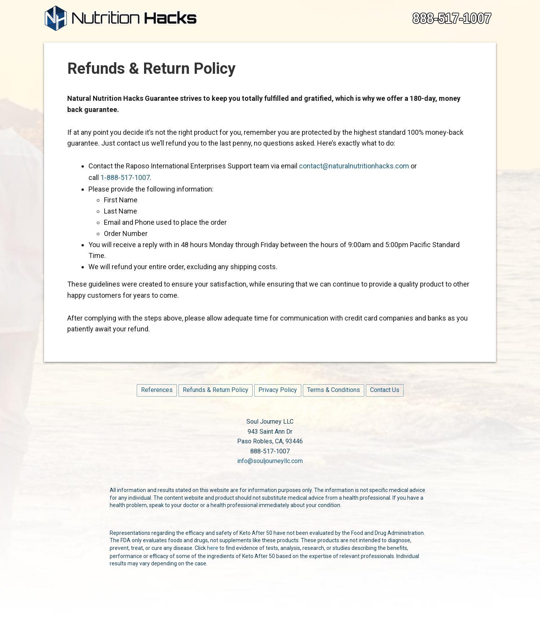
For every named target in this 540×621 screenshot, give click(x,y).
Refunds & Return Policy (215, 390)
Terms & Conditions (333, 390)
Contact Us (384, 390)
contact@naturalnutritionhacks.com (354, 166)
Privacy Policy (277, 390)
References (157, 390)
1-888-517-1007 (125, 177)
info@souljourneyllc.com (270, 461)
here (212, 548)
